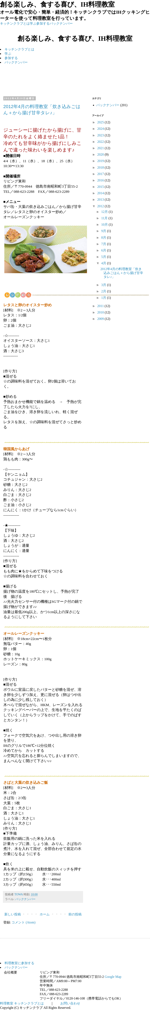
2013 (101, 199)
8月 (104, 237)
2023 (101, 135)
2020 (101, 154)
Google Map (113, 976)
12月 (105, 211)
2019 (101, 161)
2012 (101, 206)
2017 (101, 174)
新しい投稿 (12, 914)
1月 (104, 297)
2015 (101, 186)
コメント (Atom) (23, 922)
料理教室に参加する (19, 963)
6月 (104, 250)
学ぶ (33, 23)
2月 (104, 291)
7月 (104, 244)
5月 (104, 257)
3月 (104, 285)
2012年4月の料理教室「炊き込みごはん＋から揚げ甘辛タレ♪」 (121, 273)
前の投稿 (75, 914)
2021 (101, 148)
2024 (101, 128)
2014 (101, 193)
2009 (101, 318)
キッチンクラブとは (15, 23)
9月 (104, 231)
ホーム (45, 914)
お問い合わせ (70, 1003)
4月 (104, 263)
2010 (101, 312)
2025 (101, 122)
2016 (101, 180)
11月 (104, 218)
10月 (105, 224)
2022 (101, 141)
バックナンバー (61, 23)
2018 (101, 167)
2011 (101, 306)
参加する (43, 23)
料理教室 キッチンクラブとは (22, 1003)
